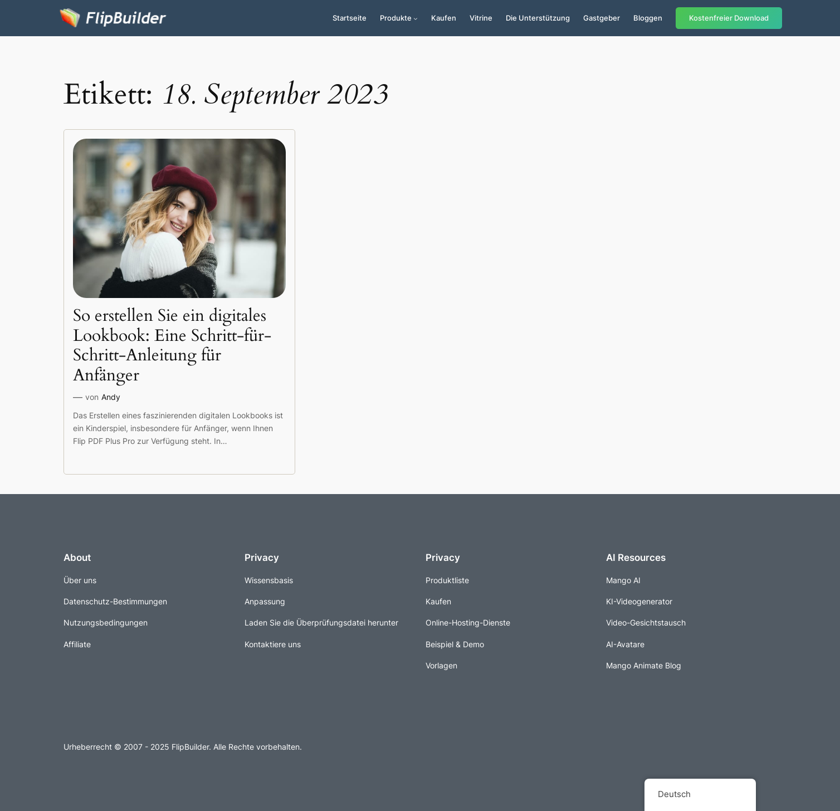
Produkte (396, 17)
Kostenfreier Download (729, 18)
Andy (110, 397)
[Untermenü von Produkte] (415, 18)
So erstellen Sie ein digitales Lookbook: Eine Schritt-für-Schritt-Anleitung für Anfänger (172, 345)
